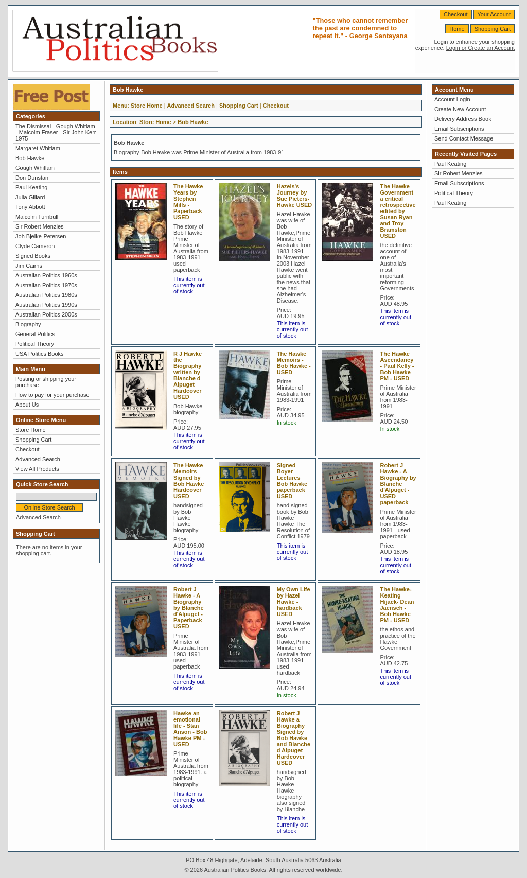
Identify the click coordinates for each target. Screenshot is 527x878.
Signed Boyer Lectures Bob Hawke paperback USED (292, 480)
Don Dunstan (31, 177)
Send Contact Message (463, 138)
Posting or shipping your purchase (45, 382)
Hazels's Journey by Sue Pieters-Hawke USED (294, 195)
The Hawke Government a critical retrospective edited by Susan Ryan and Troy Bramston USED (397, 211)
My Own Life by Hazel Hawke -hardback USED (293, 601)
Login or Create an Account (480, 48)
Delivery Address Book (462, 119)
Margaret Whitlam (37, 148)
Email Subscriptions (459, 129)
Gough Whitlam (35, 168)
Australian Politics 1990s (46, 305)
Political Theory (34, 344)
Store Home (30, 430)
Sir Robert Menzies (39, 226)
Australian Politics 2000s (46, 314)
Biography (28, 324)
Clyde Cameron (35, 246)
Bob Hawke (29, 158)
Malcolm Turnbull (36, 217)
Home (456, 29)
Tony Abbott (30, 207)
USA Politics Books (39, 353)
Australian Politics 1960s (46, 275)
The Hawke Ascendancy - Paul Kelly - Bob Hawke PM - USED (397, 365)
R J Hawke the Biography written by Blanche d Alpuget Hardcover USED (187, 375)
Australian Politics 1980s (46, 295)
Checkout (455, 14)
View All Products (37, 469)
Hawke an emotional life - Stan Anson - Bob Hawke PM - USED (190, 728)
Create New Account (460, 109)
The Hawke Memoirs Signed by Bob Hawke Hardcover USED (188, 480)
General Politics (35, 334)
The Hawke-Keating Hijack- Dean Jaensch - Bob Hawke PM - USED (397, 604)
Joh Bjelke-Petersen (40, 236)
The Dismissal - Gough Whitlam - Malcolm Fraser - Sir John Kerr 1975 (55, 132)
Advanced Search (37, 459)
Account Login (452, 99)
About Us (27, 404)
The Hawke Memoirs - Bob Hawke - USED (294, 362)
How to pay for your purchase (52, 395)
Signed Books (32, 256)
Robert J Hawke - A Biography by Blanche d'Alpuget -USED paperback (398, 483)
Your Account (494, 14)
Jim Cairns (28, 265)
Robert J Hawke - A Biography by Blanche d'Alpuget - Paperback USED (188, 607)
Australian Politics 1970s (46, 285)
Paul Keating (31, 187)
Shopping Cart (493, 29)
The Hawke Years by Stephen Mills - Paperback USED (188, 201)
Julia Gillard (30, 197)
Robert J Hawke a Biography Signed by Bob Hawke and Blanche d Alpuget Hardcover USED (293, 738)
